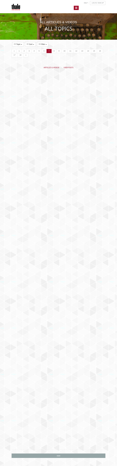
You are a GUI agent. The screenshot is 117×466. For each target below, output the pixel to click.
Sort (30, 44)
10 (64, 51)
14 (88, 51)
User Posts (68, 67)
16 (100, 51)
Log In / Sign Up (98, 3)
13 (82, 51)
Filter (43, 44)
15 (94, 51)
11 (70, 51)
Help (86, 3)
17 (14, 55)
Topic (18, 44)
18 (20, 55)
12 (76, 51)
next (58, 456)
